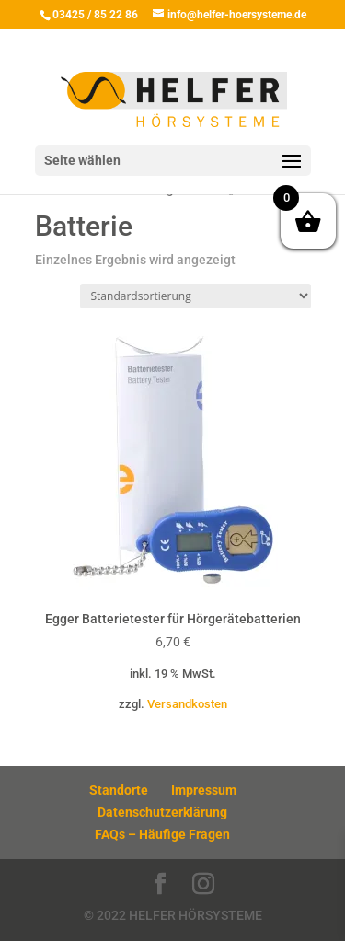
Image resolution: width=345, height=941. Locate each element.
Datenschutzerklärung (162, 812)
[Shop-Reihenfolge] (195, 296)
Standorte (118, 790)
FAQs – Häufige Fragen (162, 834)
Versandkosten (187, 704)
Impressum (203, 790)
